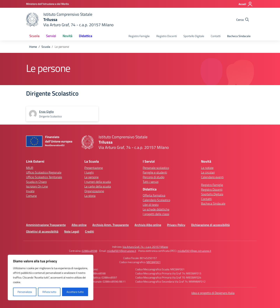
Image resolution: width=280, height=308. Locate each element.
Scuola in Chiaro (36, 181)
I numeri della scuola (97, 181)
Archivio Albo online (148, 224)
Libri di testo (150, 204)
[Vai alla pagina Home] (33, 46)
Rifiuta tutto (49, 292)
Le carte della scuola (97, 186)
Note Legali (71, 231)
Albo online (79, 224)
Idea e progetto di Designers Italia (212, 293)
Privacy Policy (176, 224)
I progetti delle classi (156, 214)
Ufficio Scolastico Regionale (43, 172)
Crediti (89, 231)
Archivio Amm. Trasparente (110, 224)
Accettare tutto (75, 292)
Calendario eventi (212, 177)
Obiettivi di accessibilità (42, 231)
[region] (50, 277)
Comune (31, 195)
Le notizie (207, 167)
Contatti (215, 36)
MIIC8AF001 (153, 262)
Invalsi (30, 191)
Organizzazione (94, 191)
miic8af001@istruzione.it (121, 251)
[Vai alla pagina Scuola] (45, 46)
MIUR (29, 167)
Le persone (91, 177)
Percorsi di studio (153, 177)
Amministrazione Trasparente (46, 224)
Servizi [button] (51, 35)
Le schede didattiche (156, 209)
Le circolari (208, 172)
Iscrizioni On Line (37, 186)
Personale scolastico (156, 167)
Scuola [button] (34, 35)
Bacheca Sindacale (239, 36)
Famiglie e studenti (155, 172)
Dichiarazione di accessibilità (210, 224)
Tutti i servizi (150, 181)
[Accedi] (245, 4)
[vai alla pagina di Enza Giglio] (46, 111)
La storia (89, 195)
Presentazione (93, 167)
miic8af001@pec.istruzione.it (194, 251)
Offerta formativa (154, 195)
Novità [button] (67, 35)
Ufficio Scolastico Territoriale (44, 177)
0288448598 (89, 251)
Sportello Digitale (193, 36)
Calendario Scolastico (156, 200)
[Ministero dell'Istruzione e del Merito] (47, 4)
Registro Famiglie (139, 36)
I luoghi (89, 172)
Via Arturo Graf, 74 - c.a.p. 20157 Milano (145, 247)
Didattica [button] (85, 35)
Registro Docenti (166, 36)
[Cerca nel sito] (242, 19)
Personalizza (25, 292)
